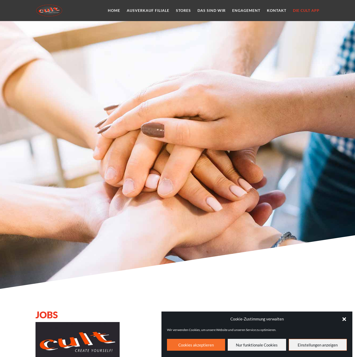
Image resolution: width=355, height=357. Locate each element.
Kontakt (276, 11)
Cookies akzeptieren (196, 347)
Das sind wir (211, 11)
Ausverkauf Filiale (148, 11)
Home (114, 11)
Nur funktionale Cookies (257, 347)
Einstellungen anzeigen (318, 347)
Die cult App (306, 11)
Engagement (246, 11)
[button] (344, 322)
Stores (183, 11)
